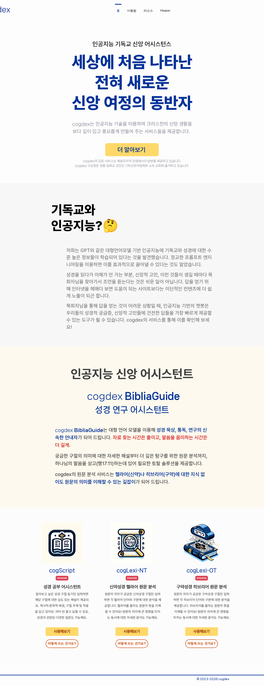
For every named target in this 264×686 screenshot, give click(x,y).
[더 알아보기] (132, 149)
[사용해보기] (62, 631)
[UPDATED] (62, 578)
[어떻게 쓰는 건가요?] (62, 643)
